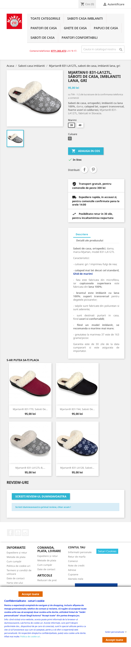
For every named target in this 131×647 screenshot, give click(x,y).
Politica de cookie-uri (30, 636)
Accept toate (30, 594)
